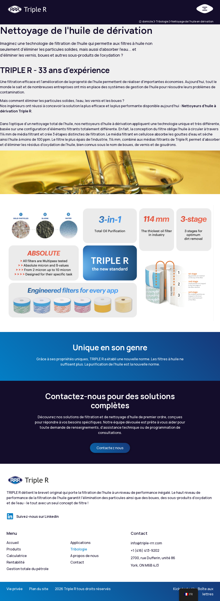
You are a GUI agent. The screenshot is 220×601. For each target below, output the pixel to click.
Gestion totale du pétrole (28, 569)
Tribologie (78, 549)
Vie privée (15, 588)
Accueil (13, 542)
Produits (14, 549)
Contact (77, 562)
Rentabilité (16, 562)
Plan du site (38, 588)
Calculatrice (17, 556)
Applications (80, 542)
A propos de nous (84, 556)
